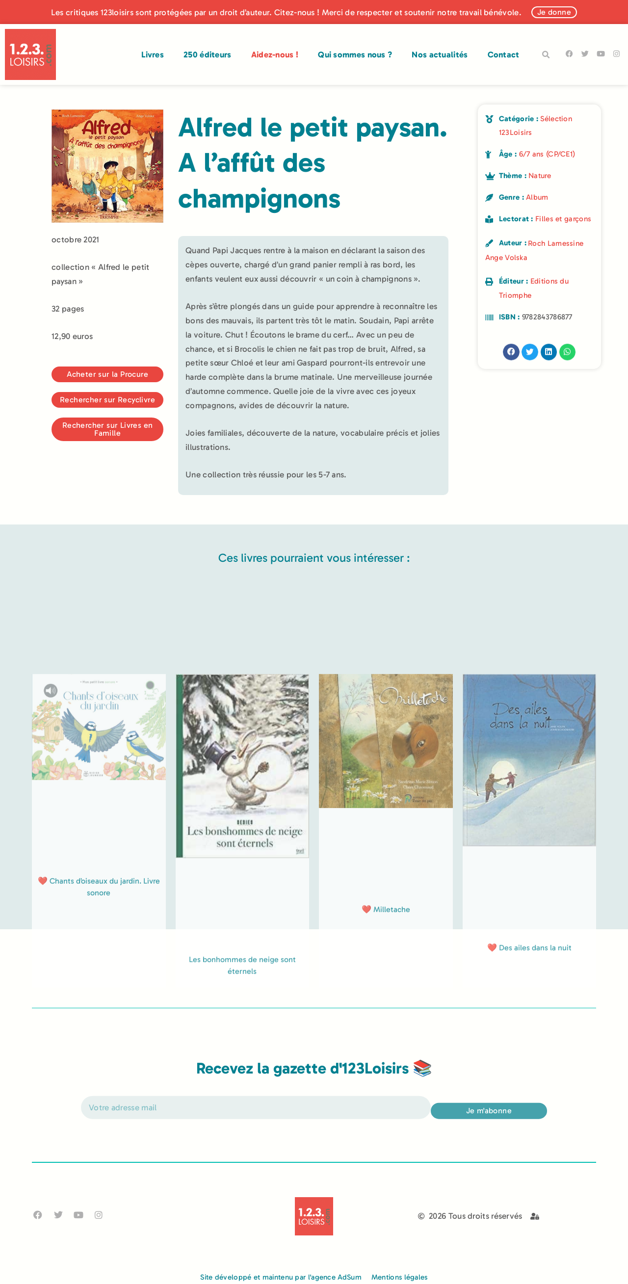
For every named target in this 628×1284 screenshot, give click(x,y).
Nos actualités (440, 54)
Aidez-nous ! (275, 54)
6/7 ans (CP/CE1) (547, 154)
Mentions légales (399, 1277)
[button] (546, 55)
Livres (152, 54)
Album (537, 197)
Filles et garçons (563, 218)
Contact (504, 54)
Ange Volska (506, 257)
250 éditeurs (207, 54)
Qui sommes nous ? (355, 54)
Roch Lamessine (555, 243)
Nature (539, 175)
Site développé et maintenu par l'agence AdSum (281, 1277)
